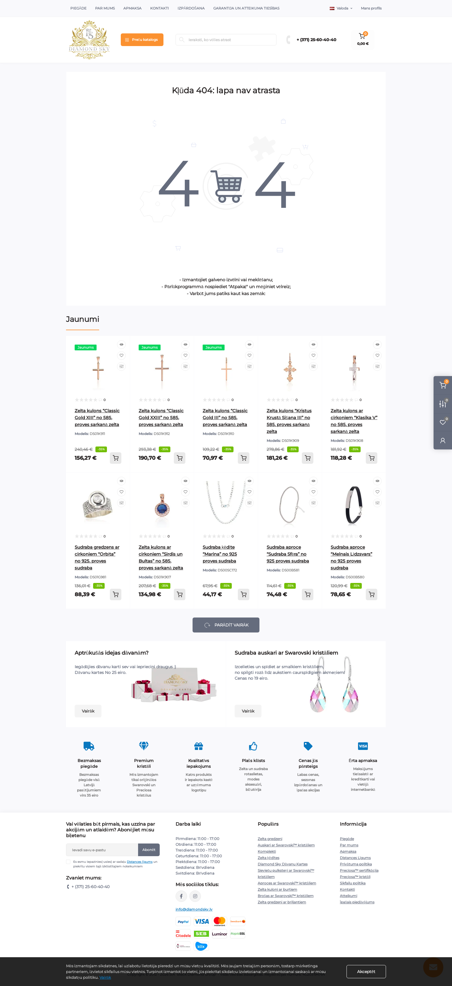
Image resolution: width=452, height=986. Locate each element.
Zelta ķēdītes (268, 858)
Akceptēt (366, 971)
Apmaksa (132, 8)
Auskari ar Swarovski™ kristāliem (286, 845)
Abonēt (148, 850)
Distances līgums (139, 862)
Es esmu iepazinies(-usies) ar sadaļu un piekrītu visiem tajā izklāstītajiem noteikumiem (115, 864)
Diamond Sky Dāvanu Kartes (283, 864)
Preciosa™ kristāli (355, 877)
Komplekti (267, 851)
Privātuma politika (356, 864)
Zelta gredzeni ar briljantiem (282, 902)
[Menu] (142, 39)
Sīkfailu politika (353, 883)
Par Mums (105, 8)
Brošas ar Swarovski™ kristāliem (286, 896)
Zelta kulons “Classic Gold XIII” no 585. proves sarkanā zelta (97, 417)
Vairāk (88, 711)
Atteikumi (348, 896)
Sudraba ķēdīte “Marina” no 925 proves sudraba (220, 554)
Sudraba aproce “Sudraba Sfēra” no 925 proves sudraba (288, 554)
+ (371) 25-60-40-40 (316, 39)
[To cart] (115, 458)
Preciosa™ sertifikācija (359, 870)
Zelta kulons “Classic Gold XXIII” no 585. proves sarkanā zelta (161, 417)
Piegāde (78, 8)
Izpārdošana (191, 8)
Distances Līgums (355, 858)
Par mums (349, 845)
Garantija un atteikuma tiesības (246, 8)
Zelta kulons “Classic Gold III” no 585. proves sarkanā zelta (225, 417)
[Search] (182, 39)
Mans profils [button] (371, 8)
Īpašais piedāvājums (357, 902)
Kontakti (159, 8)
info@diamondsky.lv (194, 909)
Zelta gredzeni (270, 839)
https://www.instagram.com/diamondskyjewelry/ (195, 896)
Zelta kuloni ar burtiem (277, 889)
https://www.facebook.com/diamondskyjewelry (181, 896)
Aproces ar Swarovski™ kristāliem (287, 883)
